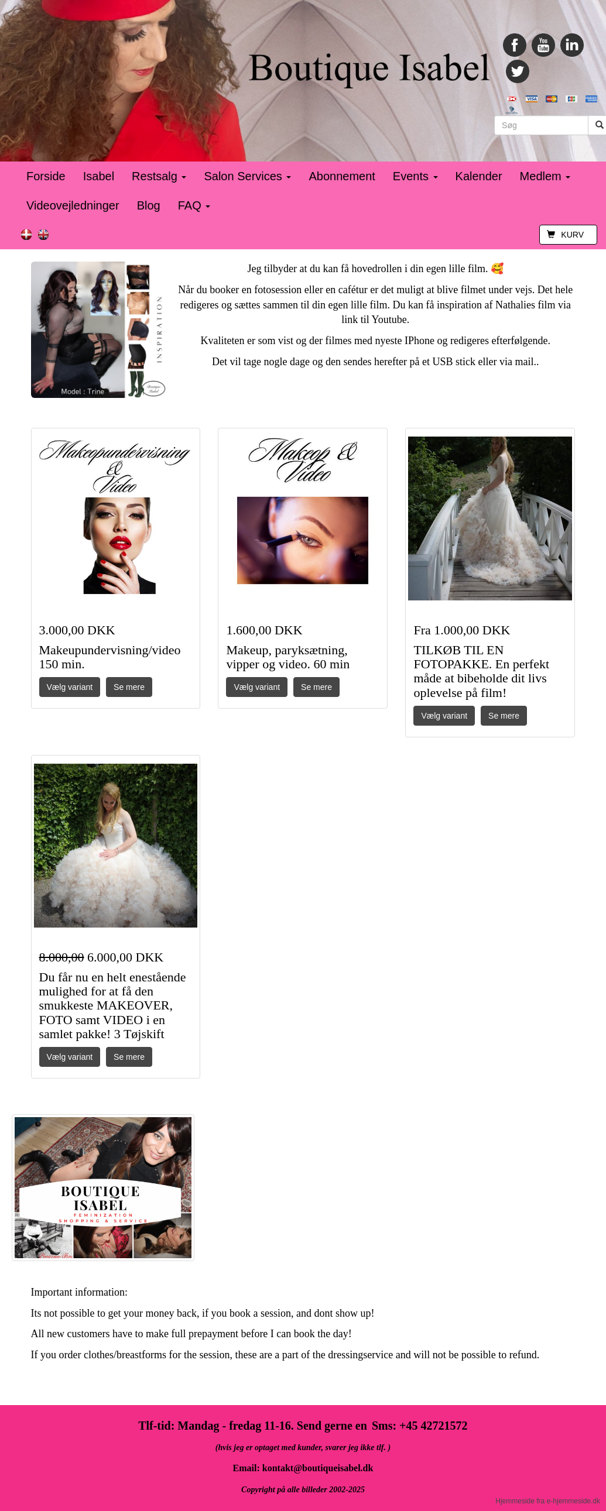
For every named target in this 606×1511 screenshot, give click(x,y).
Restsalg (159, 176)
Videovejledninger (72, 205)
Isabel (98, 176)
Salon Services (247, 176)
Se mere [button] (129, 687)
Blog (148, 205)
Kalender (479, 176)
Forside (46, 176)
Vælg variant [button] (70, 687)
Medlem (545, 176)
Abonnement (342, 176)
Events (415, 176)
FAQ (194, 205)
